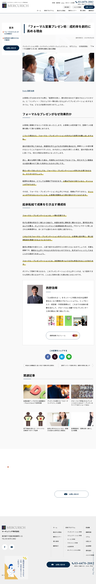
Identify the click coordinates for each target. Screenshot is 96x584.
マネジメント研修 (72, 543)
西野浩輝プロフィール (58, 335)
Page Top (93, 571)
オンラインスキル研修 (73, 550)
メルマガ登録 (90, 555)
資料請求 (88, 550)
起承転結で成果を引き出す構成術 (11, 39)
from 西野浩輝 (28, 91)
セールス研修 (71, 539)
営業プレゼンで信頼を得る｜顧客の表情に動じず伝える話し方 (77, 365)
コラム (62, 2)
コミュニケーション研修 (74, 535)
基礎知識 (58, 2)
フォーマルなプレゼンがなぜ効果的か (11, 33)
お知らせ (67, 2)
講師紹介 (91, 10)
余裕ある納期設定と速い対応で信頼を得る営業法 (39, 365)
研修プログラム (49, 10)
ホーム (39, 10)
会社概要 (72, 2)
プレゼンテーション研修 (74, 532)
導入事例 (83, 10)
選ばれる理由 (61, 10)
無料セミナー (72, 10)
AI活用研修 (70, 546)
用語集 (53, 2)
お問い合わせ (11, 48)
